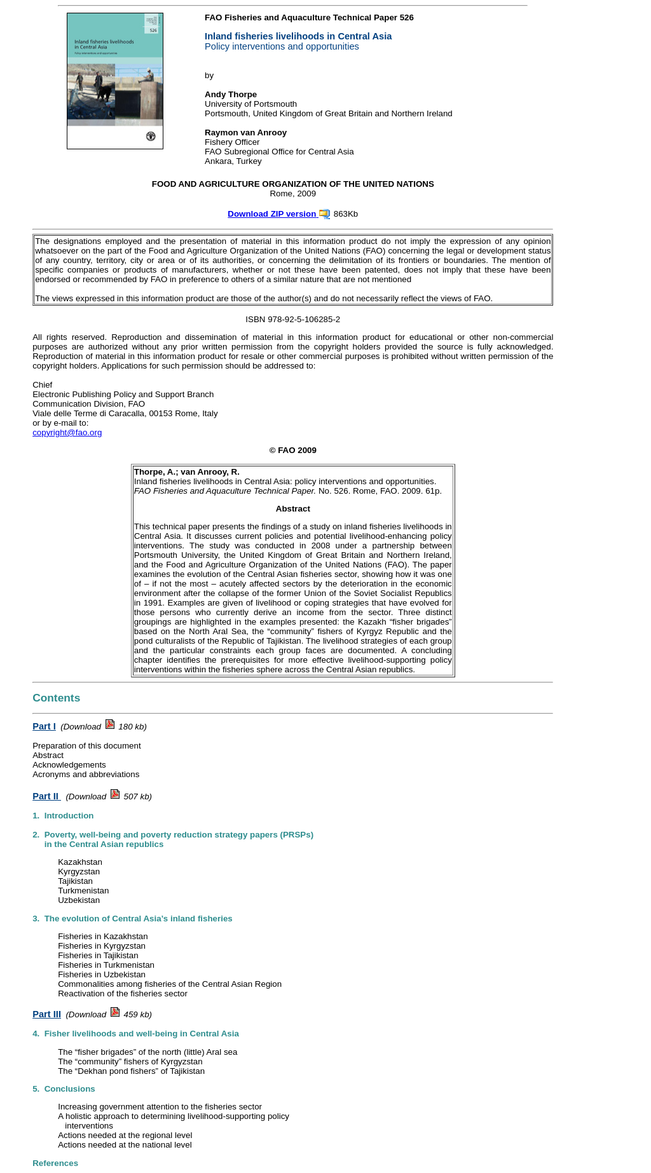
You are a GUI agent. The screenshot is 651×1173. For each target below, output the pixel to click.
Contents (56, 697)
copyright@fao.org (67, 432)
